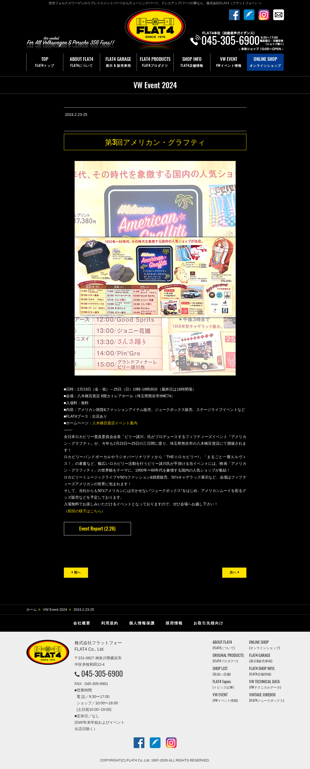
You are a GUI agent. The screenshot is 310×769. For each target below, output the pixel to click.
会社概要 (81, 623)
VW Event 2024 (55, 610)
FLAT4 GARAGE (118, 62)
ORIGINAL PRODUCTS (228, 658)
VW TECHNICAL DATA (265, 684)
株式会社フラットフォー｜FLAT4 (155, 30)
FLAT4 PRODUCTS (155, 62)
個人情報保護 (142, 623)
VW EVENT (228, 62)
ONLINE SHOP (265, 62)
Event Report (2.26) (97, 528)
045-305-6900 (102, 673)
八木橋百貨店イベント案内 (114, 423)
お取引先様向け (209, 623)
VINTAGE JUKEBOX (266, 697)
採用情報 (174, 623)
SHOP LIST (222, 671)
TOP (45, 62)
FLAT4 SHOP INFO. (262, 671)
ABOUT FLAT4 (81, 62)
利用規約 (109, 623)
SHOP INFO (192, 62)
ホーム (31, 610)
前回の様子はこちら (84, 511)
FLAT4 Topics (223, 684)
